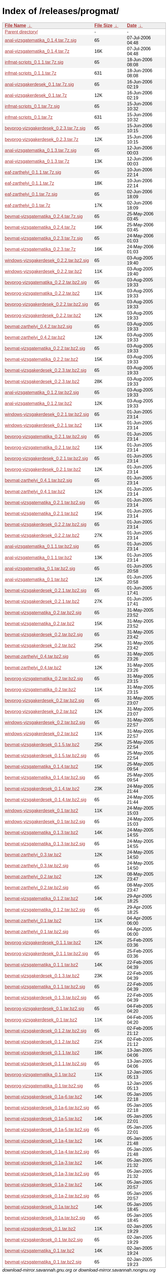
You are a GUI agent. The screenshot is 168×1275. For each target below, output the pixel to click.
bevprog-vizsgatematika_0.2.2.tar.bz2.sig (46, 282)
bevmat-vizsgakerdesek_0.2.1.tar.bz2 (42, 601)
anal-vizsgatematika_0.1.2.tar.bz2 (38, 403)
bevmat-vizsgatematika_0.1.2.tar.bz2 (41, 898)
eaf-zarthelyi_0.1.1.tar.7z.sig (33, 172)
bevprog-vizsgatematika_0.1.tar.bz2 (40, 1074)
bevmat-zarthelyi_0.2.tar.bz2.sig (36, 887)
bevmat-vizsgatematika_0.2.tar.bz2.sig (43, 612)
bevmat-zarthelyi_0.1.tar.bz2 (33, 920)
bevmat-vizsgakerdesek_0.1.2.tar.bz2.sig (45, 1030)
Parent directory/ (21, 31)
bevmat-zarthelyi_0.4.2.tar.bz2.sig (38, 326)
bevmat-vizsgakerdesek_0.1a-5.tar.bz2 (43, 1118)
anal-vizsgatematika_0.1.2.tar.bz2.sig (42, 392)
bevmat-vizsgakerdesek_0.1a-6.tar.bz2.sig (47, 1107)
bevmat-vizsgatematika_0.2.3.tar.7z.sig (44, 238)
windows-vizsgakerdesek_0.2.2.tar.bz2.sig (47, 260)
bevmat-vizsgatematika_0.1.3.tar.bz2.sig (45, 843)
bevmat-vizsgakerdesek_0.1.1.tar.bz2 (42, 1052)
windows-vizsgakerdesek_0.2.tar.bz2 (41, 733)
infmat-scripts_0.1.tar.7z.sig (32, 106)
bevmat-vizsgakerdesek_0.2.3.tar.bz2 (42, 381)
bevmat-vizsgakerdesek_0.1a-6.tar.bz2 (43, 1096)
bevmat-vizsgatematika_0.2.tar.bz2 (39, 623)
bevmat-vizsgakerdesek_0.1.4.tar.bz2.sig (45, 799)
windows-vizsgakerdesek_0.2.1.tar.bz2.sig (47, 414)
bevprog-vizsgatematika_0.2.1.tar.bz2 (42, 447)
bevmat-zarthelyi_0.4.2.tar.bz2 (35, 337)
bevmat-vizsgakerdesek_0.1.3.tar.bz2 (42, 975)
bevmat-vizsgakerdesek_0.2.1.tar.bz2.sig (45, 590)
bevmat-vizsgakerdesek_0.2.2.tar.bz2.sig (45, 524)
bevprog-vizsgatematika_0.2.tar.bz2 (40, 689)
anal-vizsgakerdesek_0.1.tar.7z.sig (39, 84)
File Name (15, 25)
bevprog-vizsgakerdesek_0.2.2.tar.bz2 (43, 315)
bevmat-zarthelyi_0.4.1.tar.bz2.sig (38, 480)
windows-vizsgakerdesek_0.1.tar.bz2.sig (45, 821)
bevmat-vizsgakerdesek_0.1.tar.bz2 (40, 1228)
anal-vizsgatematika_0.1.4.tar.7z (37, 51)
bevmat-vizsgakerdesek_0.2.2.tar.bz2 (42, 535)
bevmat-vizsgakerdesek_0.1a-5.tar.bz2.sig (47, 1129)
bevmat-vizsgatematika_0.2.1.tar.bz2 (41, 513)
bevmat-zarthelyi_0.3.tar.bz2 (33, 854)
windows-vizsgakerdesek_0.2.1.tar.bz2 (43, 425)
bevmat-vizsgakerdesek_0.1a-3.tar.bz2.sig (47, 1173)
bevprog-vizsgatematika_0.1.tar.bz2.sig (44, 1085)
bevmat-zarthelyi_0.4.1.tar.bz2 (35, 491)
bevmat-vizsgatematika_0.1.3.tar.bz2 (41, 832)
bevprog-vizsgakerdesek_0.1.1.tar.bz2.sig (46, 953)
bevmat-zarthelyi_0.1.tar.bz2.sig (36, 931)
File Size (103, 25)
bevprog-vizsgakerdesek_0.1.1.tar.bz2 (43, 942)
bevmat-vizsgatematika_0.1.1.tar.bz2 (41, 964)
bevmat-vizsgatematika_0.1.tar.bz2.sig (43, 1262)
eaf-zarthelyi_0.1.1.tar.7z (29, 183)
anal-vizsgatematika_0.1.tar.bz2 (36, 579)
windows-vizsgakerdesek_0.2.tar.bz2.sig (45, 722)
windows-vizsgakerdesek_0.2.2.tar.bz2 (43, 271)
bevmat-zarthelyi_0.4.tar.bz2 (33, 667)
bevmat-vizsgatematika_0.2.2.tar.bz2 (41, 359)
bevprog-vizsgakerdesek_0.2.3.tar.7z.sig (45, 128)
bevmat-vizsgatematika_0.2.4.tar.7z (40, 227)
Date (132, 25)
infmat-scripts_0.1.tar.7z (29, 117)
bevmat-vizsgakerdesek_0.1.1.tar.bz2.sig (45, 1063)
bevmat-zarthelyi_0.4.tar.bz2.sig (36, 656)
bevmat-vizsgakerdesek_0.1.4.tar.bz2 (42, 788)
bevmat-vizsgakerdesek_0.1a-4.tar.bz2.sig (47, 1151)
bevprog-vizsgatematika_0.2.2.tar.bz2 (42, 293)
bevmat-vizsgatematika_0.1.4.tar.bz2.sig (45, 777)
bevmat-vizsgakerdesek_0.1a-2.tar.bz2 (43, 1184)
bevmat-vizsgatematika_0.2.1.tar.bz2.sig (45, 502)
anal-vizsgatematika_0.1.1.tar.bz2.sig (42, 546)
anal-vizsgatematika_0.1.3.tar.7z (37, 161)
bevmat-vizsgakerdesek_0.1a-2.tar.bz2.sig (47, 1196)
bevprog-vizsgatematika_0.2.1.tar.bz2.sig (46, 436)
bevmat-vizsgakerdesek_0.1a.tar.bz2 (41, 1207)
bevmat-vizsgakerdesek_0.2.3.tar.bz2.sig (45, 370)
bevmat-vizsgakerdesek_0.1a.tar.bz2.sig (45, 1217)
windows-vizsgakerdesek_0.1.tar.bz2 (41, 810)
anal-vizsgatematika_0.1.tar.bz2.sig (40, 568)
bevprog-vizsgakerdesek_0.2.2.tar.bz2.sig (46, 304)
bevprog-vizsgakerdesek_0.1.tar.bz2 (41, 1019)
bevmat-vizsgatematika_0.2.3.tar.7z (40, 249)
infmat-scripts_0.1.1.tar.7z (30, 73)
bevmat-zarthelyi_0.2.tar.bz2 (33, 876)
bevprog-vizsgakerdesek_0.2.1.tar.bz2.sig (46, 458)
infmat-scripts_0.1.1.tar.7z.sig (34, 62)
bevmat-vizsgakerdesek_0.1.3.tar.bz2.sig (45, 997)
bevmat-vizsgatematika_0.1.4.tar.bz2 (41, 766)
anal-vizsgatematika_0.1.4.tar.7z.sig (40, 40)
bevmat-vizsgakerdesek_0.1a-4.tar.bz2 (43, 1141)
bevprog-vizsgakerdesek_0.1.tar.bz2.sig (44, 1008)
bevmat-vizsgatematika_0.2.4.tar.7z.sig (44, 216)
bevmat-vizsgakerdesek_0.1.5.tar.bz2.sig (45, 755)
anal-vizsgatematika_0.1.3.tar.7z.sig (40, 150)
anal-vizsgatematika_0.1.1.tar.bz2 (38, 557)
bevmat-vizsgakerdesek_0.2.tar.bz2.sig (44, 634)
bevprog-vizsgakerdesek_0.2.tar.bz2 (41, 711)
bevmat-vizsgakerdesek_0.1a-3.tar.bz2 (43, 1162)
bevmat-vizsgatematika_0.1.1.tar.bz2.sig (45, 986)
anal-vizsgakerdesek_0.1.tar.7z (36, 95)
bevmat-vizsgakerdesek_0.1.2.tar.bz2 (42, 1041)
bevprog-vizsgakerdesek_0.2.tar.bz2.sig (44, 700)
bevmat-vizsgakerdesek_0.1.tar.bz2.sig (44, 1239)
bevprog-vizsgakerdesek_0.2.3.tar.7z (41, 139)
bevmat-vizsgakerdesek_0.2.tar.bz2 (40, 645)
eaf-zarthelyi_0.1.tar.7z (27, 205)
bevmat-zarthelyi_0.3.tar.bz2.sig (36, 865)
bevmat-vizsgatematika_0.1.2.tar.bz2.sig (45, 909)
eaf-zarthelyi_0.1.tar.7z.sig (31, 194)
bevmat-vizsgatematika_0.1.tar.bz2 (39, 1250)
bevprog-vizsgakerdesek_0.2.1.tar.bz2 (43, 469)
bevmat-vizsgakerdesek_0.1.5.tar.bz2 (42, 744)
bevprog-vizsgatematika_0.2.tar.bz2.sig (44, 678)
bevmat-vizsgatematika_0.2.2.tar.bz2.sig (45, 348)
